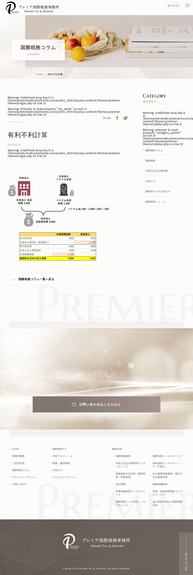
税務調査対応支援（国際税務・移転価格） (130, 475)
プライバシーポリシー (24, 477)
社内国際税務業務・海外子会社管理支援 (167, 475)
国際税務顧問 (123, 456)
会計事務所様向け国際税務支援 (167, 503)
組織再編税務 (160, 484)
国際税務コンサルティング (167, 456)
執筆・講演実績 (61, 463)
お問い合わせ (19, 484)
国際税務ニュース (155, 201)
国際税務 (150, 160)
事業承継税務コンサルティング (130, 493)
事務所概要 (18, 456)
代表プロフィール (62, 456)
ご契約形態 (18, 463)
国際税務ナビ (59, 449)
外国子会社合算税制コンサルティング (130, 464)
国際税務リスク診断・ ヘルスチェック (131, 503)
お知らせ (150, 181)
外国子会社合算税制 (156, 170)
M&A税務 (121, 484)
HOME (15, 449)
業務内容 (117, 449)
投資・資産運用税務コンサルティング (167, 493)
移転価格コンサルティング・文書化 (166, 464)
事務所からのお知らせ (158, 191)
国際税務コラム (154, 150)
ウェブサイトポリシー (64, 477)
